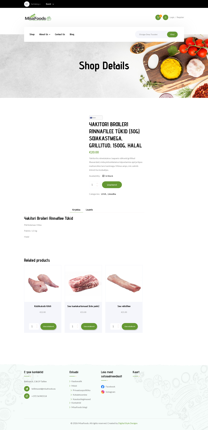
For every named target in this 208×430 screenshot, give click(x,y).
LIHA (103, 194)
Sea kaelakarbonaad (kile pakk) (83, 306)
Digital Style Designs (128, 423)
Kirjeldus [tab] (76, 209)
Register (180, 17)
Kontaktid (76, 402)
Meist (74, 385)
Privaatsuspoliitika (81, 390)
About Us (43, 34)
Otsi (172, 34)
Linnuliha (112, 194)
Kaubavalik (76, 381)
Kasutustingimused (82, 399)
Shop (32, 34)
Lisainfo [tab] (89, 209)
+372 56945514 (39, 396)
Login (172, 17)
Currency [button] (35, 4)
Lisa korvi (112, 184)
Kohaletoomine (80, 394)
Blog (72, 34)
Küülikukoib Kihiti (42, 306)
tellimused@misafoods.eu (44, 388)
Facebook (108, 386)
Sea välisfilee (124, 306)
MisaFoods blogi (79, 407)
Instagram (108, 392)
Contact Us (60, 34)
